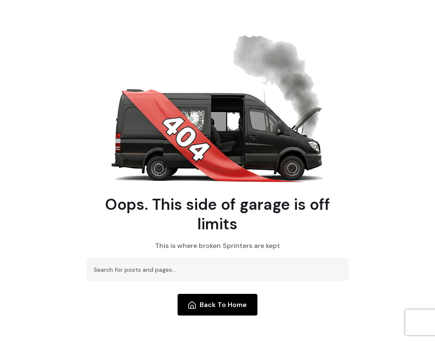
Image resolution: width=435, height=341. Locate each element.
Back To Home (217, 304)
